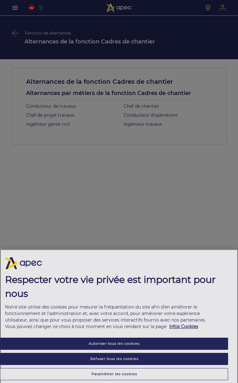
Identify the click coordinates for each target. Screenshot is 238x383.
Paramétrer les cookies (114, 375)
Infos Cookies (183, 328)
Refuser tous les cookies (114, 360)
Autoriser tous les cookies (114, 345)
